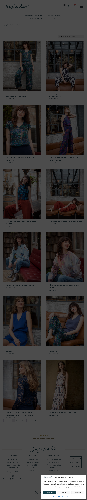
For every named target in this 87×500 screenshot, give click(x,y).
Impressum (72, 496)
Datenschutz (65, 496)
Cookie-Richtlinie (57, 496)
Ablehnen (64, 492)
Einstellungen (78, 492)
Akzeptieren (49, 492)
